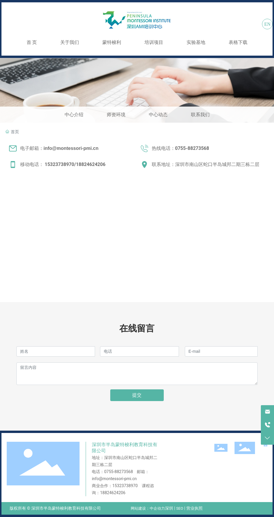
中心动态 (158, 114)
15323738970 (59, 164)
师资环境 (116, 114)
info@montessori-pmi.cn (114, 478)
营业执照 (194, 508)
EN (267, 24)
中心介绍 (74, 114)
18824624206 (91, 164)
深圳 (169, 508)
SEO (179, 508)
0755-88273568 (118, 471)
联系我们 (200, 114)
